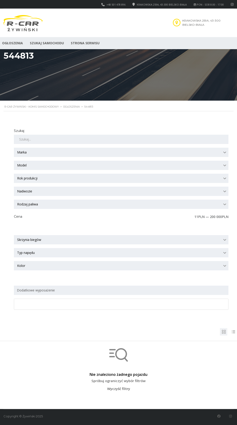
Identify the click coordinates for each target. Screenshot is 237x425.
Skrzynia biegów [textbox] (29, 239)
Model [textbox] (22, 165)
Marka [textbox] (22, 152)
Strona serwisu (85, 43)
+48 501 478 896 (115, 4)
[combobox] (121, 152)
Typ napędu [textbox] (26, 252)
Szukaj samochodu (47, 43)
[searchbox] (122, 290)
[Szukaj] (121, 139)
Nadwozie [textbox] (24, 191)
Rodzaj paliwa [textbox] (27, 204)
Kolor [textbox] (21, 265)
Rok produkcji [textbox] (27, 178)
